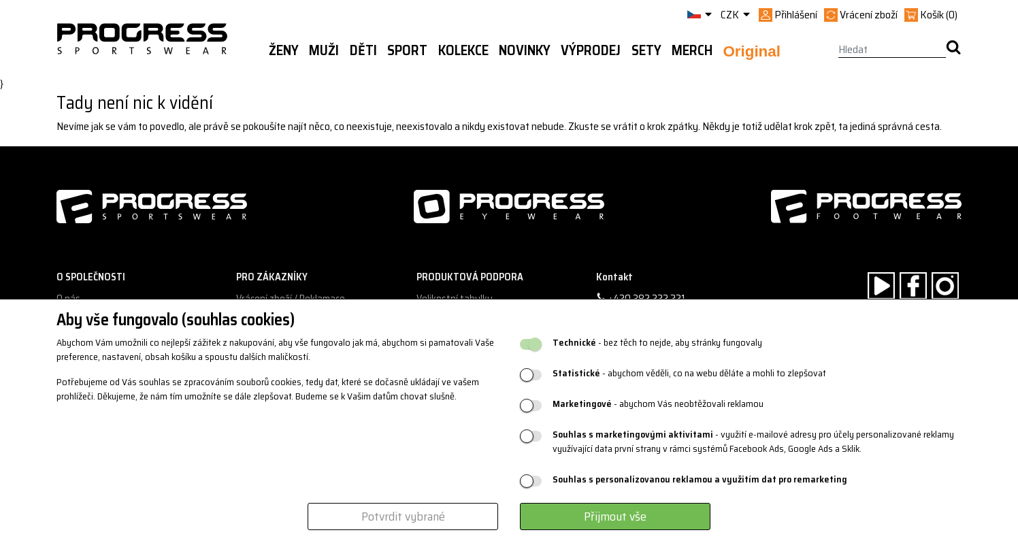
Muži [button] (324, 50)
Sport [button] (407, 50)
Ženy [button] (284, 50)
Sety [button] (646, 50)
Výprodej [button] (591, 50)
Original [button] (752, 51)
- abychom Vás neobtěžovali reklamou (658, 404)
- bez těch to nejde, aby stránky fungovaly (657, 342)
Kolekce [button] (463, 50)
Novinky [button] (525, 50)
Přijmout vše (615, 516)
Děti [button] (363, 50)
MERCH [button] (692, 50)
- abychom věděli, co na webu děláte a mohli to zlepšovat (689, 373)
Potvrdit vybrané (403, 516)
